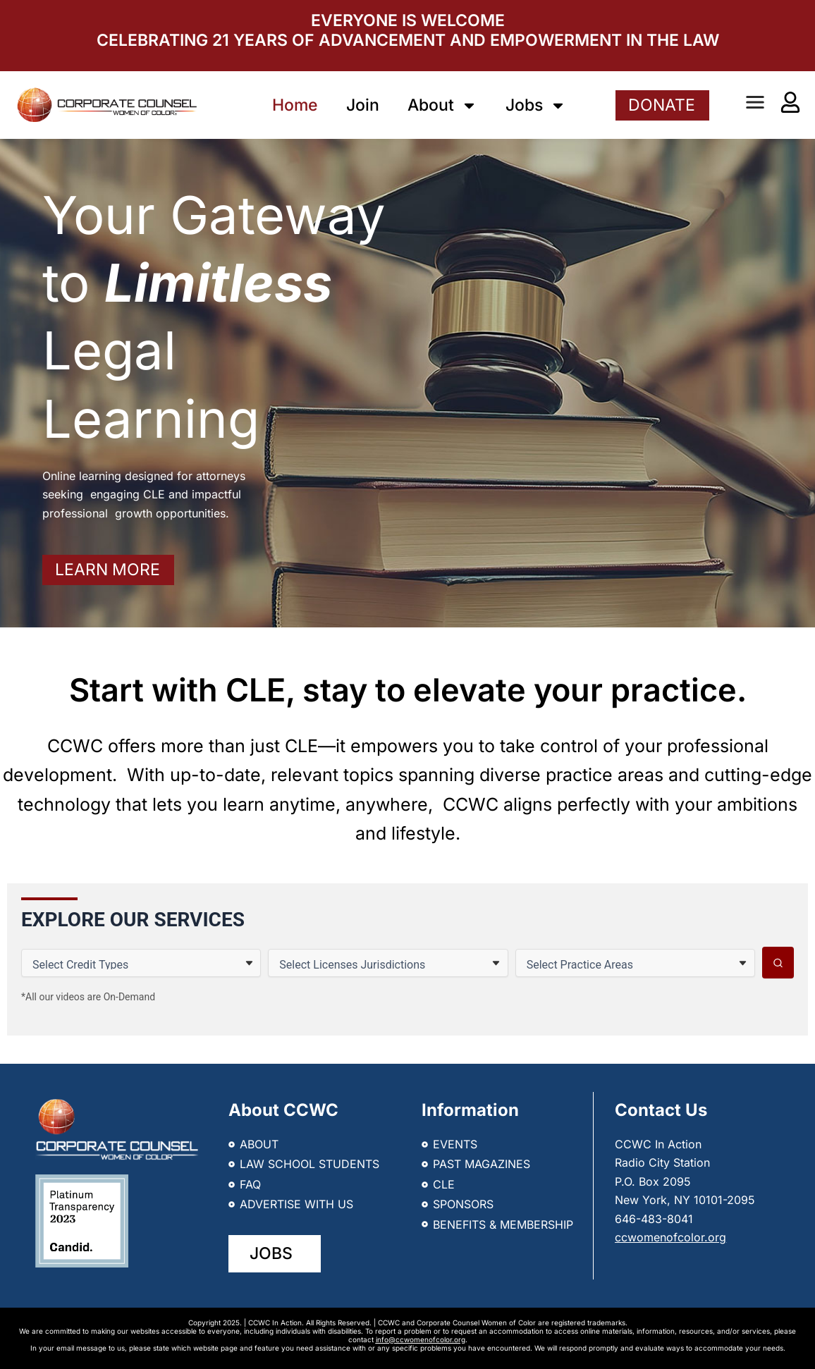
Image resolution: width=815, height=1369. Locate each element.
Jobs (535, 105)
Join (362, 105)
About (442, 105)
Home (295, 105)
